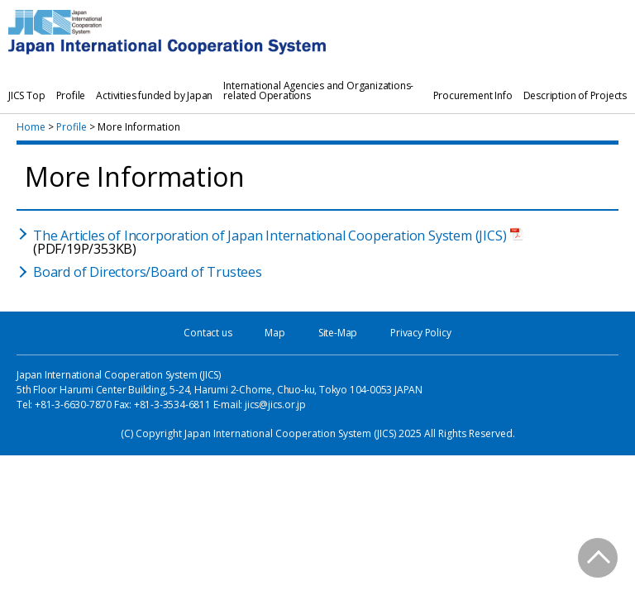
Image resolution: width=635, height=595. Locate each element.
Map (274, 333)
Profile (71, 127)
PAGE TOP (598, 558)
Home (31, 127)
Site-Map (337, 333)
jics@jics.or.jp (275, 404)
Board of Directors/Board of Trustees (147, 272)
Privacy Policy (420, 333)
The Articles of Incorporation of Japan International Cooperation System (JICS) (269, 235)
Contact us (208, 333)
